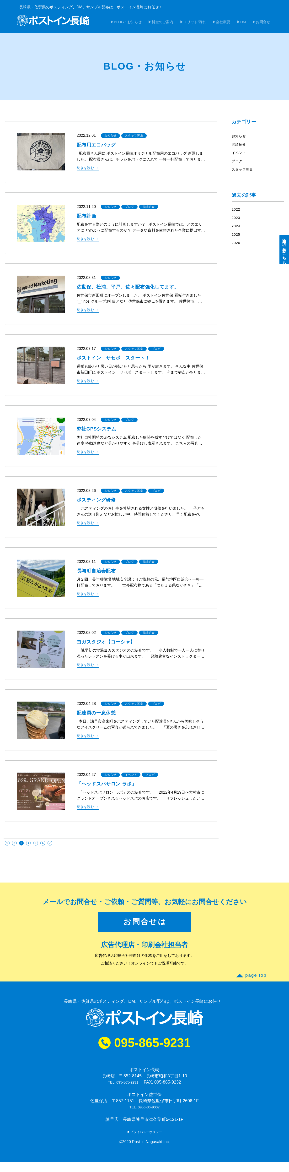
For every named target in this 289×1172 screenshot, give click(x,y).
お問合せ (264, 25)
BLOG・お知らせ (144, 25)
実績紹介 (149, 209)
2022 (236, 212)
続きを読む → (89, 170)
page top (256, 983)
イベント (131, 777)
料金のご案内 (175, 25)
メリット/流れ (204, 25)
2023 (236, 220)
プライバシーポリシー (146, 1142)
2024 (236, 229)
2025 (236, 237)
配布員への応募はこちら (284, 249)
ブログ (129, 209)
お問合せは (145, 927)
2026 (236, 245)
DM (247, 25)
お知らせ (110, 138)
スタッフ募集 (134, 138)
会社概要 (230, 25)
